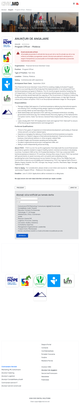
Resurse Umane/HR (25, 219)
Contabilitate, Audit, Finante (27, 208)
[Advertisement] (40, 258)
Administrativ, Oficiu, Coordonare (29, 214)
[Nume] (27, 198)
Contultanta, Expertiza (25, 225)
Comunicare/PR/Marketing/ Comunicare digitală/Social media (39, 206)
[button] (77, 3)
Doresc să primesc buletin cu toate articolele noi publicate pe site (40, 231)
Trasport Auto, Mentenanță (27, 229)
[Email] (27, 202)
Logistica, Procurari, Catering (28, 221)
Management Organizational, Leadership (32, 227)
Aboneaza (22, 235)
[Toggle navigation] (74, 3)
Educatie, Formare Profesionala (29, 210)
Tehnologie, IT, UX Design (26, 212)
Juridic (20, 216)
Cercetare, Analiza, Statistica (28, 223)
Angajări (17, 44)
